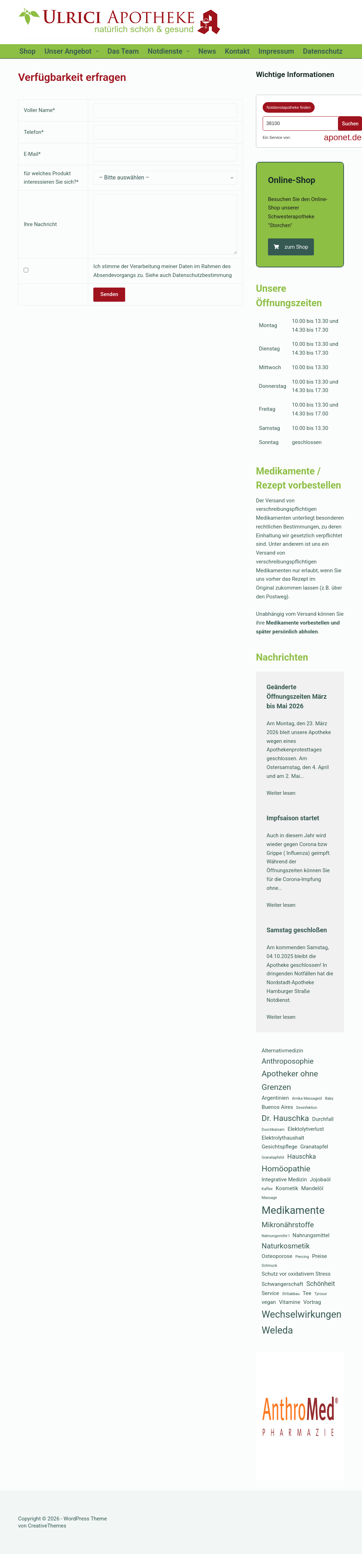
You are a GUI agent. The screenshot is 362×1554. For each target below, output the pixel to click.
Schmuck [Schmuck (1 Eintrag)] (269, 1265)
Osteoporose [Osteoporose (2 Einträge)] (277, 1256)
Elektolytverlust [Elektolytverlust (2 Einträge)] (306, 1129)
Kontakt (237, 51)
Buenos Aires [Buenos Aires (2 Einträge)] (277, 1107)
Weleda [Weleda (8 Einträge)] (277, 1330)
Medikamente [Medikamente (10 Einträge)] (293, 1210)
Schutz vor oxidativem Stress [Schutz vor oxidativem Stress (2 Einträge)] (296, 1274)
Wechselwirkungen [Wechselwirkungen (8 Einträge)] (301, 1314)
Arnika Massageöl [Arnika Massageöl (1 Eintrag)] (307, 1098)
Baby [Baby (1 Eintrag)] (329, 1098)
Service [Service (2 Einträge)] (270, 1293)
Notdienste (170, 51)
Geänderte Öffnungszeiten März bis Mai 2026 (297, 696)
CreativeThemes (47, 1526)
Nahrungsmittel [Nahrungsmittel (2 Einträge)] (311, 1235)
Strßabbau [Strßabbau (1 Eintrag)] (290, 1294)
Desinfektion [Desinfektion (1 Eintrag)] (306, 1107)
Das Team (123, 51)
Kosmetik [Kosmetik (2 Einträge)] (287, 1188)
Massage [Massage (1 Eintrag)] (269, 1197)
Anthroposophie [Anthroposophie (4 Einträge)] (288, 1061)
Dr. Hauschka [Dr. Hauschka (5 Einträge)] (285, 1118)
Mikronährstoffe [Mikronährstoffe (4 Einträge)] (288, 1225)
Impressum (276, 51)
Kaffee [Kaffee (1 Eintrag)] (267, 1189)
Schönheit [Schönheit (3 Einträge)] (320, 1283)
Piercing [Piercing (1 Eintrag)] (302, 1256)
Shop (27, 51)
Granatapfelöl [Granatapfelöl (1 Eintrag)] (273, 1157)
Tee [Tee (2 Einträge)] (307, 1293)
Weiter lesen (281, 793)
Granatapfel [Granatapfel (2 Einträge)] (314, 1147)
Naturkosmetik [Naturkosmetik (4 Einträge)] (286, 1246)
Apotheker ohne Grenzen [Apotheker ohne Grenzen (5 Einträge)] (290, 1080)
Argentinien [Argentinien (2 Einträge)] (275, 1098)
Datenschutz (323, 51)
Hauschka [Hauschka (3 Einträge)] (301, 1156)
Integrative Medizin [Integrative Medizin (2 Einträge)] (284, 1179)
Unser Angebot (73, 51)
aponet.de (343, 137)
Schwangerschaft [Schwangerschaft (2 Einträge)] (282, 1284)
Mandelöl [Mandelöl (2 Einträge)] (312, 1188)
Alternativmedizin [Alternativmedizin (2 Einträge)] (282, 1050)
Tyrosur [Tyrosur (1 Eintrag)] (320, 1294)
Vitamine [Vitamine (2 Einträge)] (289, 1302)
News (207, 51)
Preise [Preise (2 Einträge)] (319, 1256)
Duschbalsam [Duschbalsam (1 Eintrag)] (273, 1129)
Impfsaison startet (293, 818)
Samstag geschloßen (297, 930)
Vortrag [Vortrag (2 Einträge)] (312, 1302)
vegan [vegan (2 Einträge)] (269, 1302)
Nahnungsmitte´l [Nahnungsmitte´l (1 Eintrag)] (276, 1236)
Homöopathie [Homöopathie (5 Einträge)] (286, 1169)
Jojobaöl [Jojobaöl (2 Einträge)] (320, 1179)
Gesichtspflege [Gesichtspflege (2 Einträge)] (279, 1147)
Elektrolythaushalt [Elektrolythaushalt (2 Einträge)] (283, 1138)
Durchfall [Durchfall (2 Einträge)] (323, 1119)
